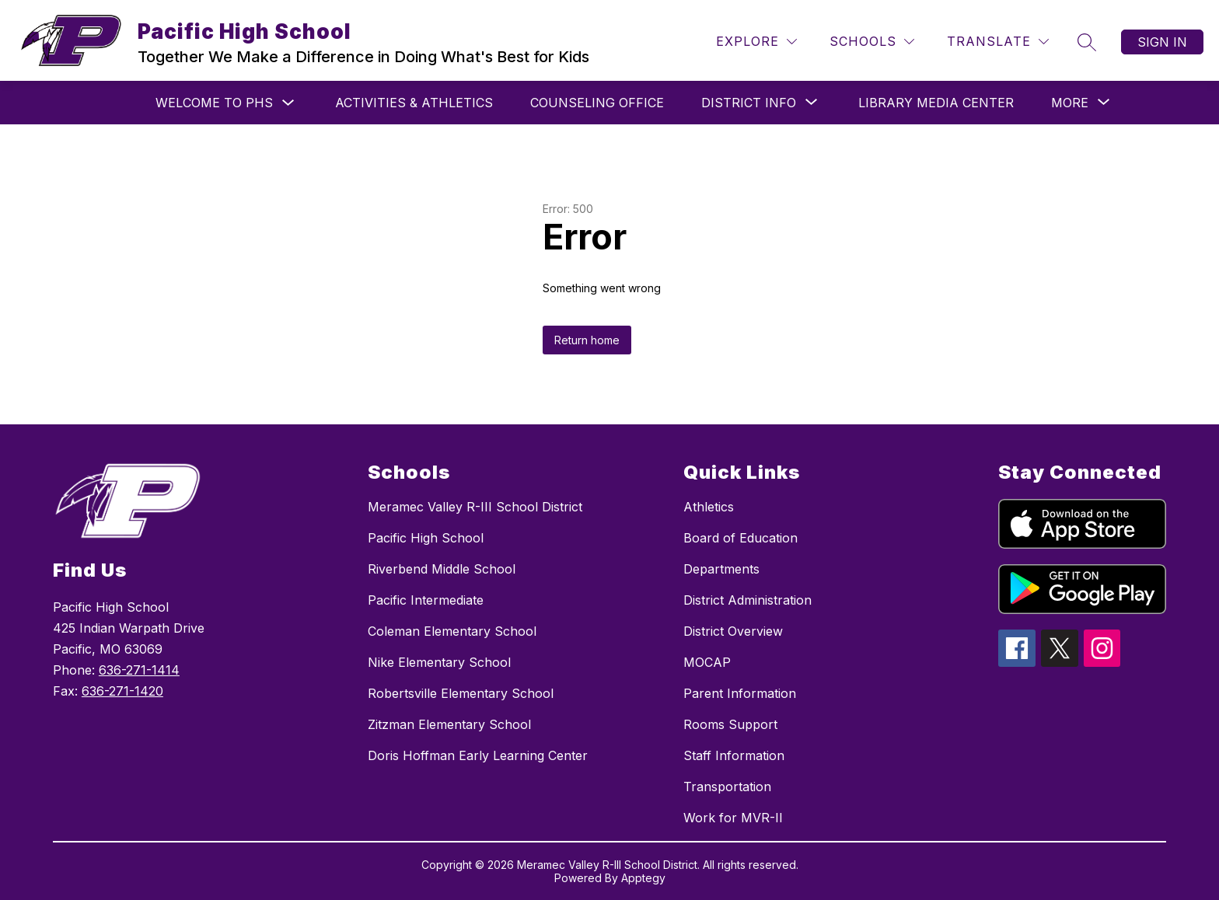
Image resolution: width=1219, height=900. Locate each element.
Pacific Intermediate (426, 600)
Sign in (1162, 42)
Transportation (727, 786)
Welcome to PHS (214, 102)
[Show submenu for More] (1069, 102)
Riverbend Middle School (441, 569)
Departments (721, 569)
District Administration (747, 600)
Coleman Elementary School (452, 631)
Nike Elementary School (439, 662)
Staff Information (733, 755)
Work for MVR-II (733, 817)
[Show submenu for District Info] (748, 102)
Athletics (708, 507)
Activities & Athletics (414, 102)
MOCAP (707, 662)
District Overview (733, 631)
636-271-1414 (139, 670)
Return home (587, 340)
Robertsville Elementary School (461, 693)
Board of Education (740, 538)
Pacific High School (426, 538)
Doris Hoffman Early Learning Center (478, 755)
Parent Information (739, 693)
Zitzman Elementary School (449, 724)
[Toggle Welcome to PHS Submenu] (288, 102)
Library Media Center (936, 102)
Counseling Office (597, 102)
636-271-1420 (122, 691)
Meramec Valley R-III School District (475, 507)
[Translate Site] (998, 41)
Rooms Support (730, 724)
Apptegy (643, 877)
